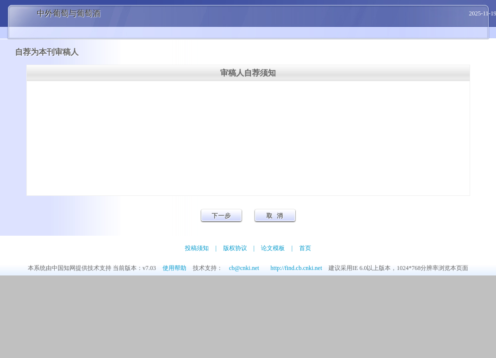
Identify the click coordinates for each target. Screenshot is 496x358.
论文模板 (273, 248)
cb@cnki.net (244, 268)
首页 (305, 248)
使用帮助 (174, 268)
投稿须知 (197, 248)
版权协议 (235, 248)
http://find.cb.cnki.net (296, 268)
